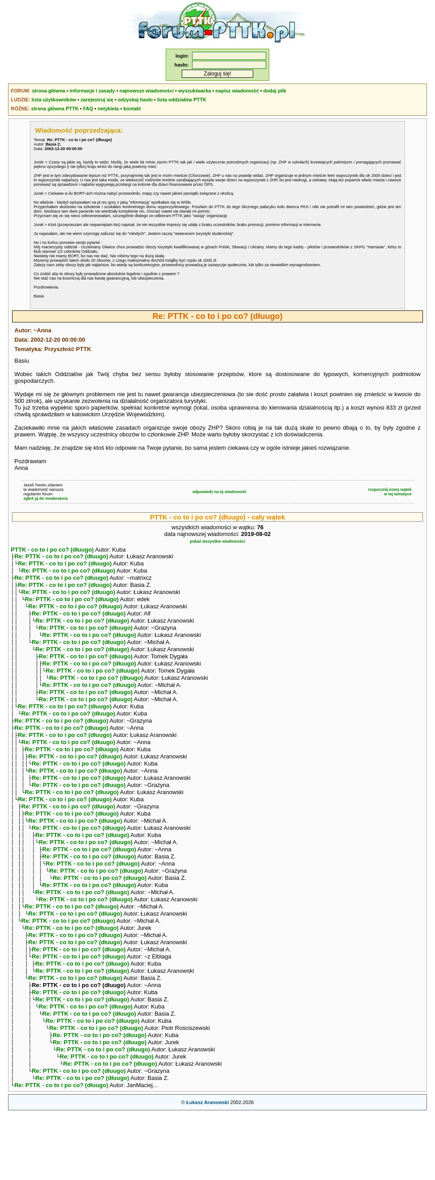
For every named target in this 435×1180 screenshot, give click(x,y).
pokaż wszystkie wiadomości (217, 541)
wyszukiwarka (194, 90)
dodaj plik (275, 90)
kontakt (132, 108)
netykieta (108, 108)
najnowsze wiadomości (146, 90)
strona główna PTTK (55, 108)
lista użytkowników (54, 99)
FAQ (88, 108)
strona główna (48, 90)
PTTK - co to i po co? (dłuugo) (52, 549)
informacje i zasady (92, 90)
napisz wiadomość (237, 90)
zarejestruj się (96, 99)
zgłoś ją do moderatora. (45, 498)
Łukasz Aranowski (207, 1169)
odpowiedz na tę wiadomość (219, 492)
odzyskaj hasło (135, 99)
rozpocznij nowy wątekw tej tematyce (390, 491)
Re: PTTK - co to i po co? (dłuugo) (61, 557)
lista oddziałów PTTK (181, 99)
